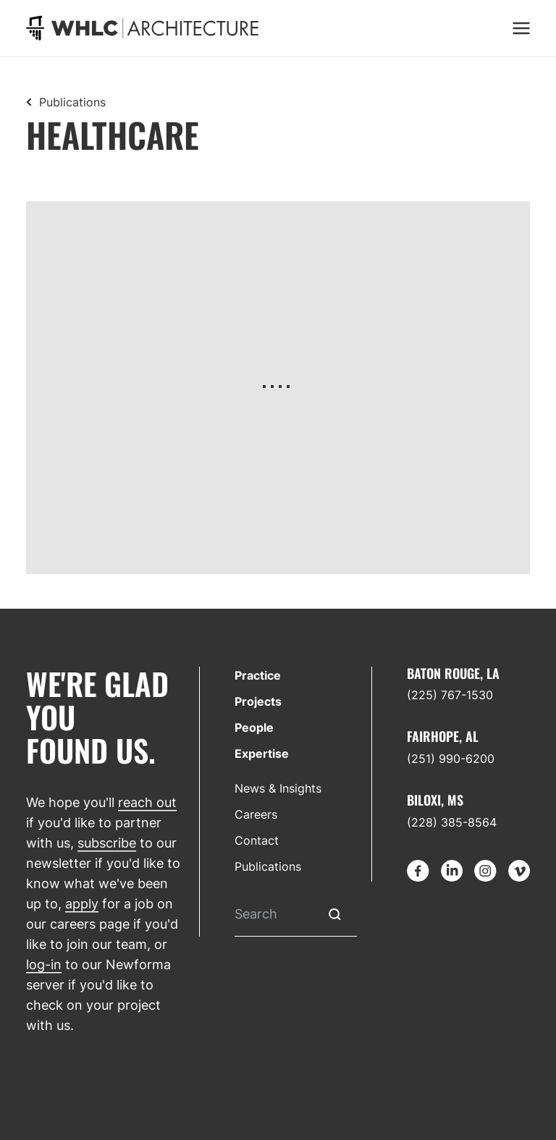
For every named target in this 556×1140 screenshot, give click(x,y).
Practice (258, 675)
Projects (258, 701)
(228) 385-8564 (452, 822)
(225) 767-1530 (450, 695)
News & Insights (278, 788)
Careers (256, 814)
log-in (44, 964)
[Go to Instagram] (485, 871)
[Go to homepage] (142, 28)
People (254, 727)
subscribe (106, 842)
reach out (147, 802)
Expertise (262, 753)
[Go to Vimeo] (519, 871)
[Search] (274, 914)
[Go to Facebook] (418, 871)
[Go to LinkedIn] (452, 871)
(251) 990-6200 (450, 758)
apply (81, 903)
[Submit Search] (335, 914)
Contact (257, 840)
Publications (72, 102)
